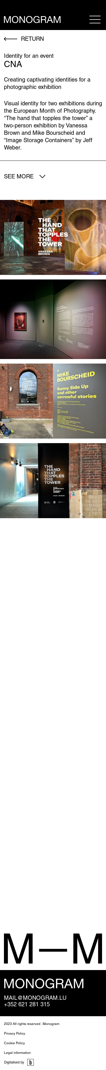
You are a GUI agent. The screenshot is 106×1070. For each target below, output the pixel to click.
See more (19, 176)
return (32, 38)
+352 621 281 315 (27, 1004)
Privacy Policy (14, 1033)
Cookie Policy (14, 1043)
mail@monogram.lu (35, 998)
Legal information (17, 1053)
